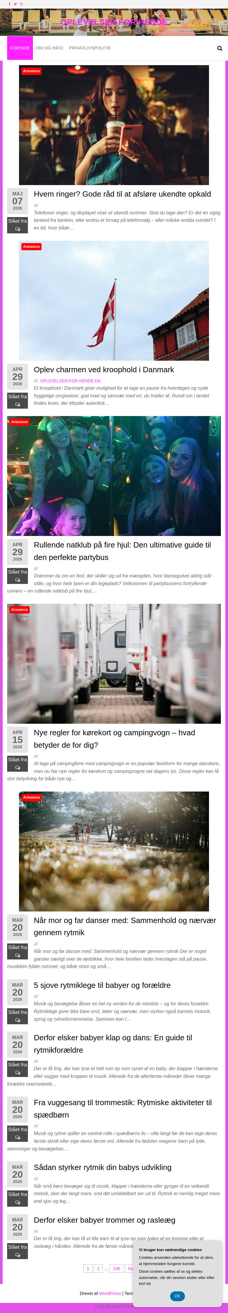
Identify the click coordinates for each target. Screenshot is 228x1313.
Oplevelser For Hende (114, 22)
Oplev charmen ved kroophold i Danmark (104, 369)
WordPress (110, 1293)
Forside (20, 47)
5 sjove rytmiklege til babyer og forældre (102, 985)
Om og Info (49, 47)
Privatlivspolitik (90, 47)
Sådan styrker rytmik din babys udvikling (103, 1167)
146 (116, 1268)
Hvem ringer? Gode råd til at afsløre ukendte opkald (122, 194)
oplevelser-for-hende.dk (70, 380)
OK (177, 1296)
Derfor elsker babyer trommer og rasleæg (104, 1220)
